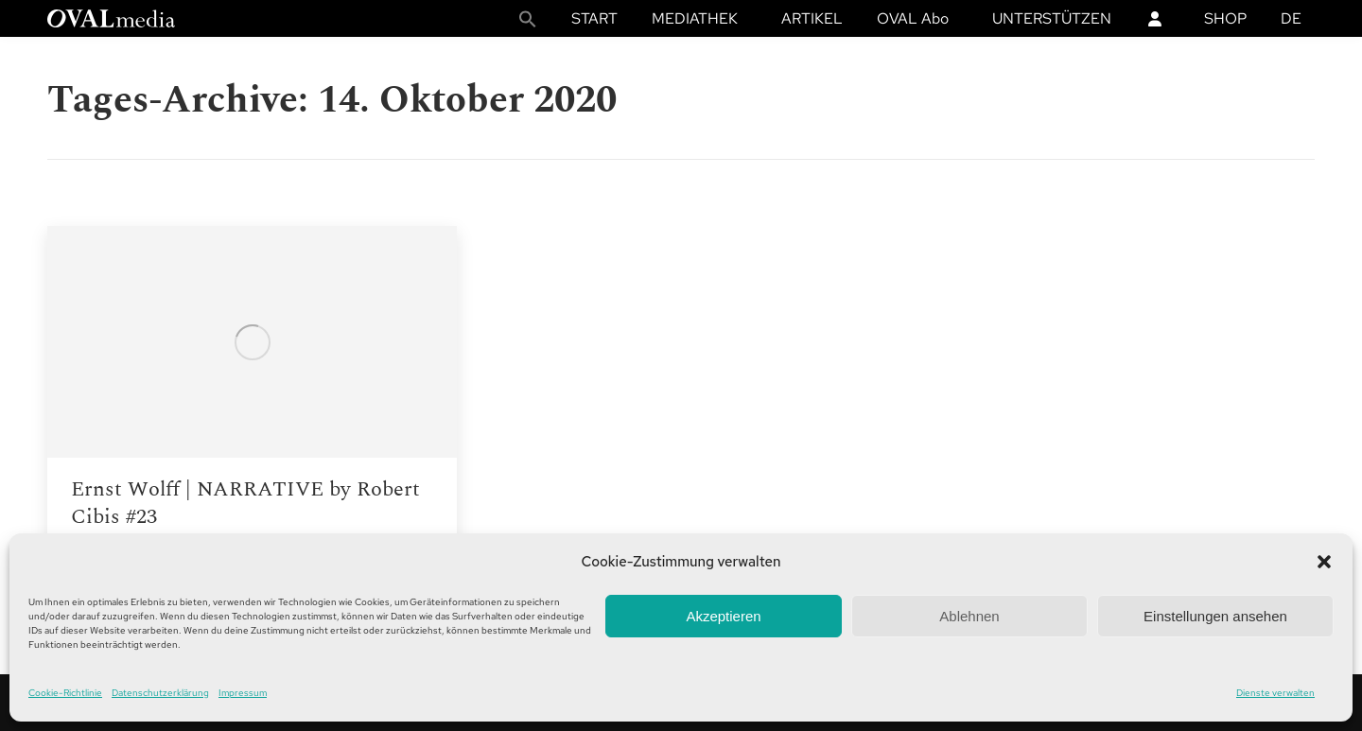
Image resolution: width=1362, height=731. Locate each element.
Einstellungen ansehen (1215, 616)
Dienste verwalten (1275, 693)
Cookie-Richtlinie (65, 693)
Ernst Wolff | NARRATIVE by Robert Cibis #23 (245, 503)
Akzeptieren (723, 616)
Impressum (242, 693)
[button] (1324, 561)
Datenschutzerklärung (160, 693)
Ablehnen (969, 616)
